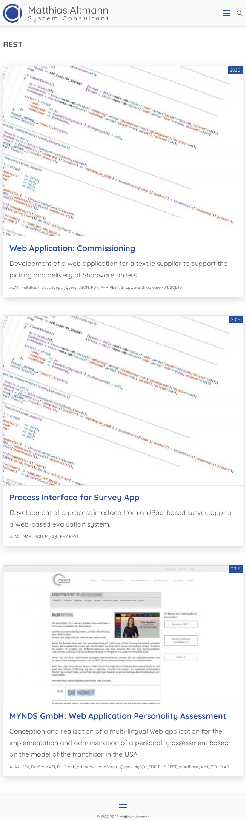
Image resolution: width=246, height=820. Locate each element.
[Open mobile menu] (226, 13)
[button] (239, 13)
